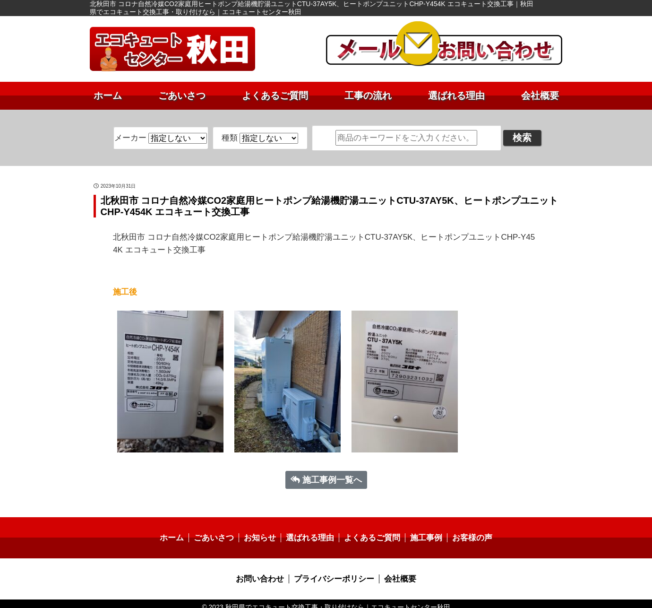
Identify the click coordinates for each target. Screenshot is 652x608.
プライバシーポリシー (333, 572)
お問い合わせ (263, 572)
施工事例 (421, 532)
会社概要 (540, 95)
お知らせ (263, 532)
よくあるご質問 (275, 95)
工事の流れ (368, 95)
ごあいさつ (182, 95)
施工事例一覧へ (326, 474)
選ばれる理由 (456, 95)
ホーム (108, 95)
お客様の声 (465, 532)
